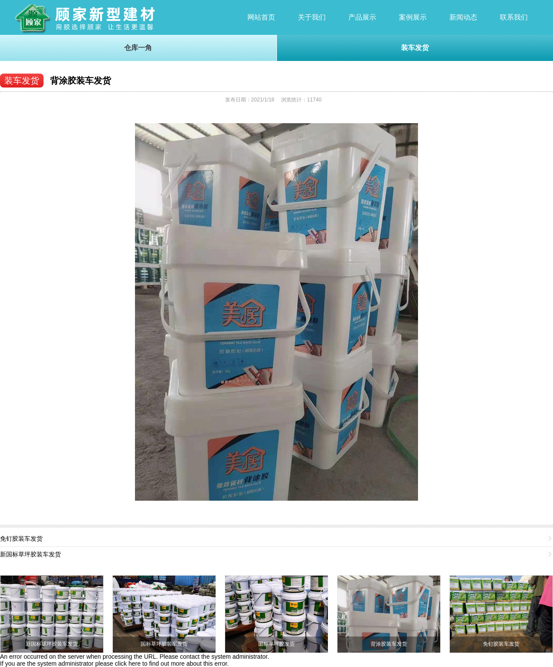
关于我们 (312, 17)
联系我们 (514, 17)
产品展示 (362, 17)
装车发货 (415, 47)
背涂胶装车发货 (80, 80)
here (134, 663)
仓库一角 (138, 47)
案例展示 (413, 17)
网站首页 (261, 17)
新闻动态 (463, 17)
